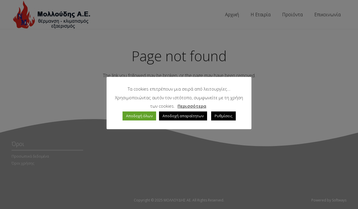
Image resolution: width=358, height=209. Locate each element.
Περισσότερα (192, 106)
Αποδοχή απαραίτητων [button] (183, 115)
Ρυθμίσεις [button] (223, 115)
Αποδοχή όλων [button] (139, 115)
